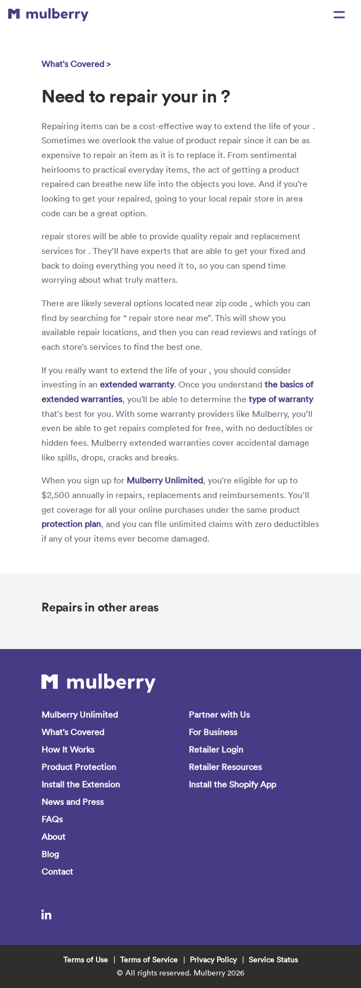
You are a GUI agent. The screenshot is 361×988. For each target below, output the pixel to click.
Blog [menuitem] (50, 853)
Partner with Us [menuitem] (219, 714)
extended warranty (137, 384)
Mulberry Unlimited (165, 480)
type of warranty (281, 398)
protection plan (71, 523)
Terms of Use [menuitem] (85, 960)
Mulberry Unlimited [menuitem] (79, 714)
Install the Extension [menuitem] (80, 784)
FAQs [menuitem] (52, 819)
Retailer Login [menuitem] (216, 749)
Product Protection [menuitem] (78, 766)
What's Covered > (76, 63)
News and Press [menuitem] (72, 801)
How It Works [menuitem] (67, 749)
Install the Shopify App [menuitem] (232, 784)
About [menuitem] (53, 836)
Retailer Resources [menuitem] (225, 766)
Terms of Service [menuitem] (149, 960)
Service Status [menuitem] (273, 960)
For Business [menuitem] (213, 731)
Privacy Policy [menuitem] (213, 960)
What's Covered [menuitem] (72, 731)
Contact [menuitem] (57, 871)
